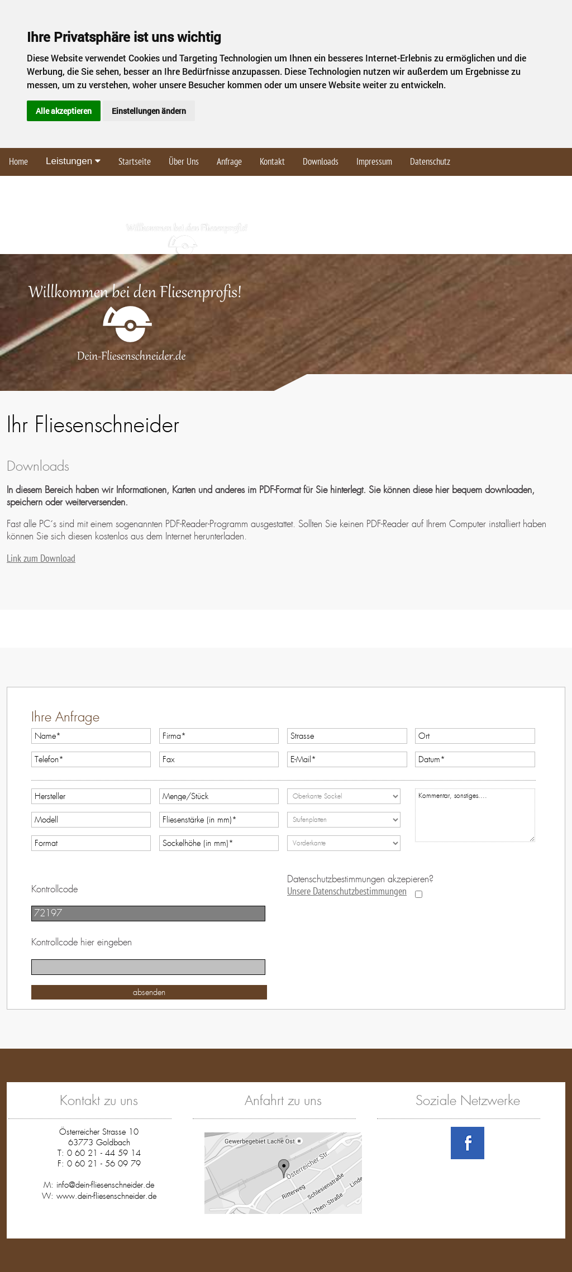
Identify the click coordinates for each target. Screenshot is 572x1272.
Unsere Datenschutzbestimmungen (347, 891)
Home (18, 162)
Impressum (374, 162)
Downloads (321, 162)
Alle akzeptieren (64, 111)
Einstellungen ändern (149, 111)
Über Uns (184, 162)
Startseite (134, 162)
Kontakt (272, 162)
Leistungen (73, 161)
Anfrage (229, 162)
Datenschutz (430, 162)
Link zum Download (41, 559)
